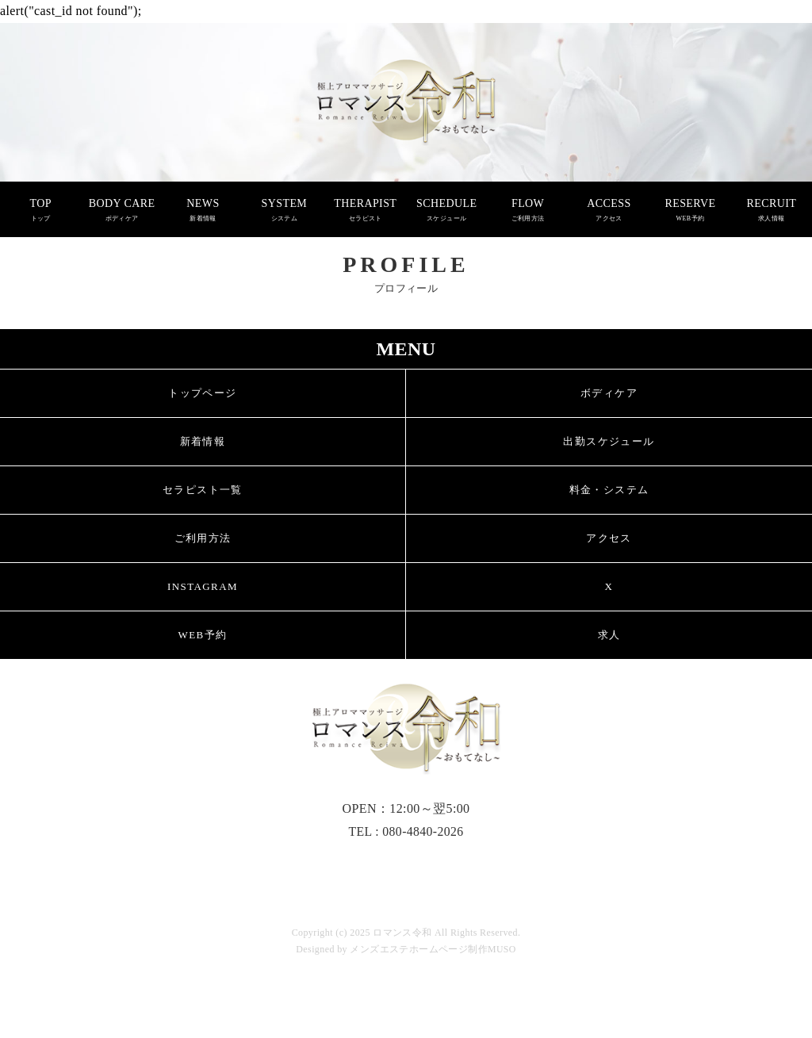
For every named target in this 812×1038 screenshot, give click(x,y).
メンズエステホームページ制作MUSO (433, 949)
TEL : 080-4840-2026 (405, 831)
